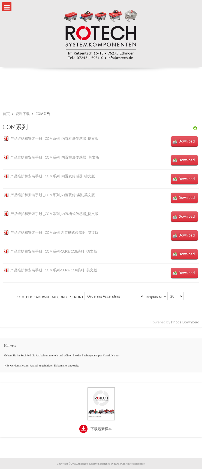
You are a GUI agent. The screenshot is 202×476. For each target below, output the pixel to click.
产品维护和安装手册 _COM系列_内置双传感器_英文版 (52, 194)
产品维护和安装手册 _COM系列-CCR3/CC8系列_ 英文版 (53, 270)
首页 (6, 113)
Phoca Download (185, 322)
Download (187, 141)
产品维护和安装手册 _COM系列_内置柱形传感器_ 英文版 (54, 157)
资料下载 (23, 113)
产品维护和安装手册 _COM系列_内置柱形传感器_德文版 (54, 138)
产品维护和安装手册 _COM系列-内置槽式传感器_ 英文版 (54, 232)
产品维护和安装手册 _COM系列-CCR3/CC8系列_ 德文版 (53, 251)
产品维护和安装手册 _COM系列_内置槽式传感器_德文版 (54, 213)
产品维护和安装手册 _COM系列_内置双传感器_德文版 (52, 176)
